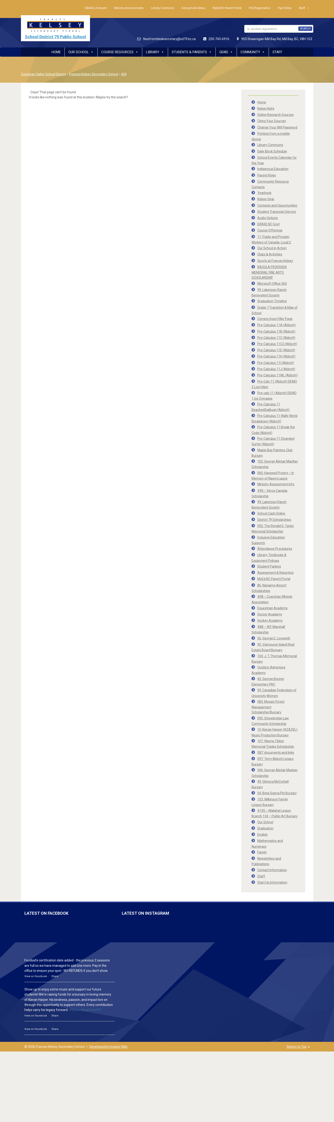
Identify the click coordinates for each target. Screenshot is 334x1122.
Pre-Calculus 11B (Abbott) (276, 331)
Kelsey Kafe (265, 108)
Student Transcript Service (276, 212)
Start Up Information (272, 882)
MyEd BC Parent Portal (227, 8)
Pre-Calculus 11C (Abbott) (276, 338)
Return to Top (297, 1047)
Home (56, 52)
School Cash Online (271, 513)
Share (54, 976)
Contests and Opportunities (277, 205)
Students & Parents (192, 52)
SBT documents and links (275, 752)
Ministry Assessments (129, 8)
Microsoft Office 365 (272, 283)
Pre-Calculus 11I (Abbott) (275, 363)
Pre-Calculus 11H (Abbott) (276, 356)
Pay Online (284, 8)
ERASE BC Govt (268, 224)
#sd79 (96, 1010)
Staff (304, 8)
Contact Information (272, 870)
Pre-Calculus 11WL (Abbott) (277, 375)
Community (253, 52)
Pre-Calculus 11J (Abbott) (276, 369)
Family (262, 852)
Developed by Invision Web (108, 1047)
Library (155, 52)
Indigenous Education (272, 169)
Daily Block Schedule (272, 151)
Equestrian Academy (272, 608)
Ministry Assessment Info (275, 484)
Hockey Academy (270, 620)
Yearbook (264, 193)
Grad (226, 52)
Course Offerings (269, 230)
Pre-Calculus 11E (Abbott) (276, 350)
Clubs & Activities (269, 254)
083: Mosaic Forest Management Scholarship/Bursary (268, 707)
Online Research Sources (275, 115)
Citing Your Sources (271, 121)
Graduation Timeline (272, 301)
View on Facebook (35, 976)
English (262, 834)
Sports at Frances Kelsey (275, 261)
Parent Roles (266, 175)
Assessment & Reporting (275, 572)
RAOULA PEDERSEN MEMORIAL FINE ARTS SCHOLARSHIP (269, 272)
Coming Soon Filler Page (275, 319)
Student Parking (269, 566)
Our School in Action (272, 248)
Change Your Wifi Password (277, 127)
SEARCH (305, 28)
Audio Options (267, 218)
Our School (81, 52)
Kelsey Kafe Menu (193, 8)
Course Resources (119, 52)
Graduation (265, 828)
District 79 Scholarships (274, 519)
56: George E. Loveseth (273, 638)
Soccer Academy (269, 614)
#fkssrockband (80, 1010)
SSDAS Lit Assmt (96, 8)
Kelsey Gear (265, 199)
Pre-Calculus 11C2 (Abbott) (277, 344)
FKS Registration (259, 8)
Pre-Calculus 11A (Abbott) (276, 325)
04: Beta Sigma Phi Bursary (277, 793)
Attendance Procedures (274, 549)
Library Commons (162, 8)
